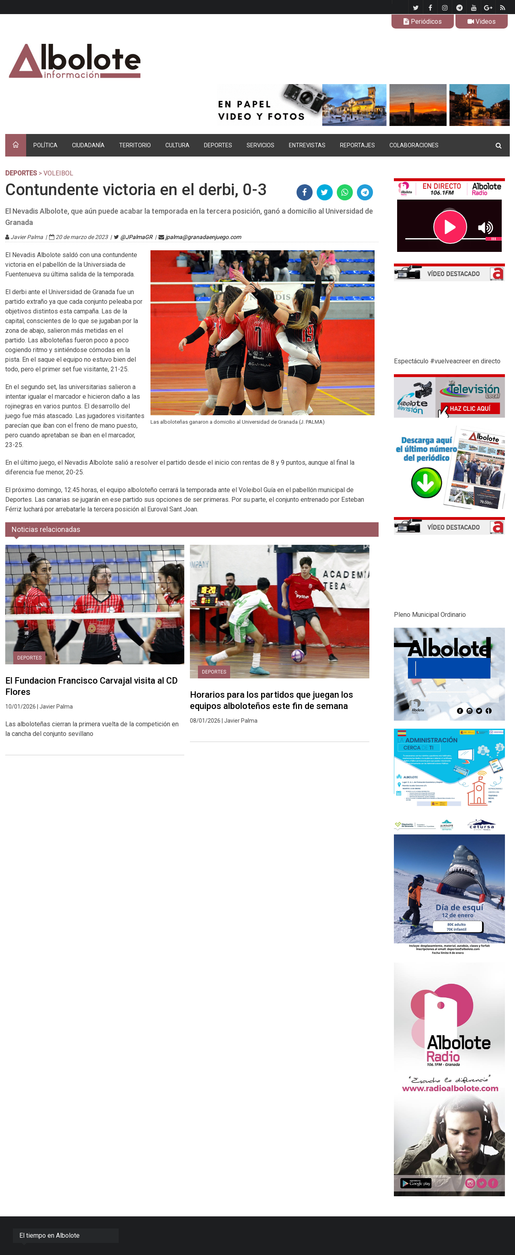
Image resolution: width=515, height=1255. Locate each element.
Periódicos (423, 21)
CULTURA (177, 145)
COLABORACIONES (414, 145)
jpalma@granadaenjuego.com (203, 237)
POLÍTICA (45, 145)
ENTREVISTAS (307, 145)
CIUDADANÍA (88, 145)
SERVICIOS (260, 145)
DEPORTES (218, 145)
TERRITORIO (135, 145)
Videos (482, 21)
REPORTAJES (357, 145)
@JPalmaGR (136, 237)
